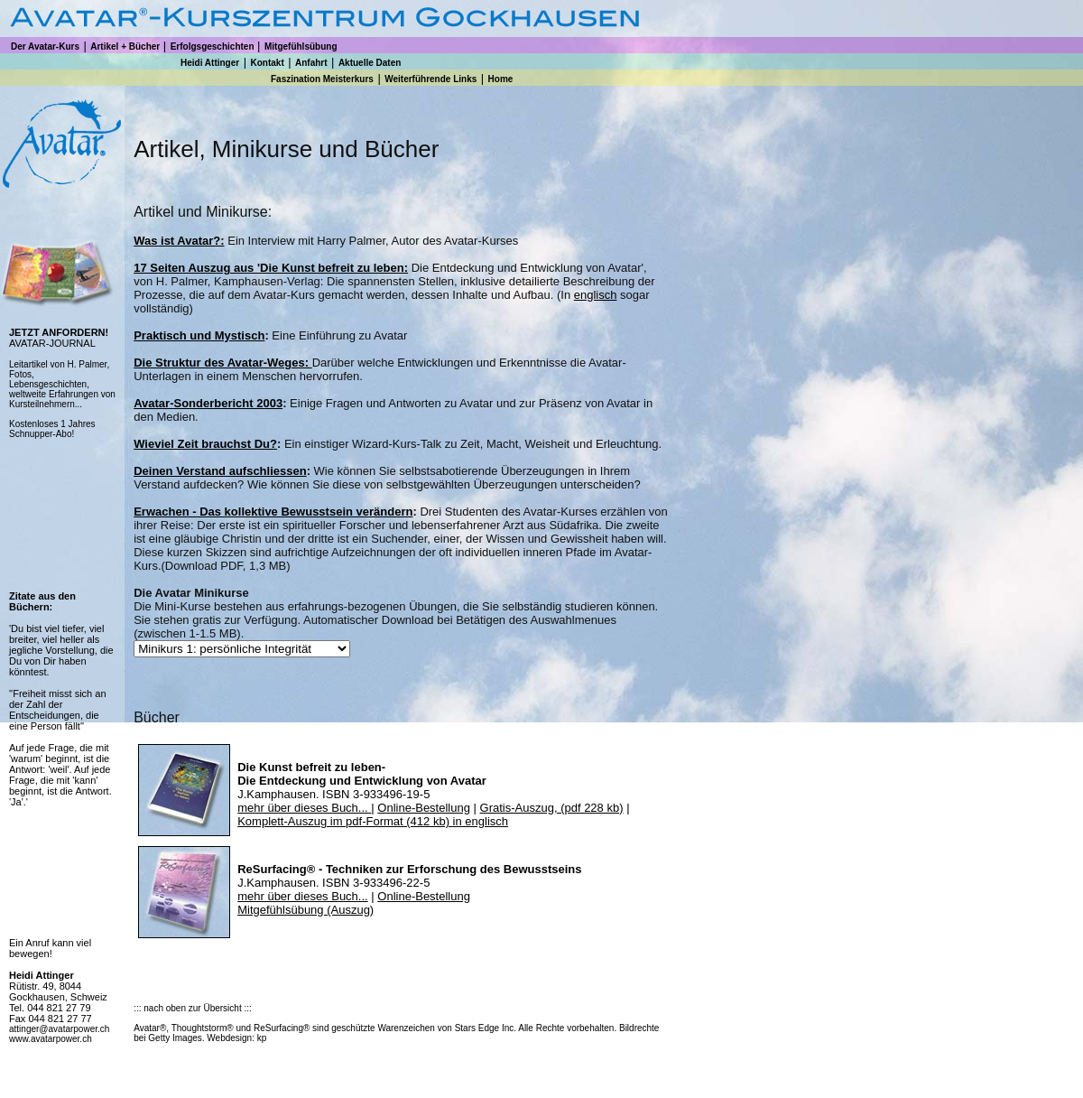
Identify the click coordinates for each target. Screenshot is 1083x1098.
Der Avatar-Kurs (45, 46)
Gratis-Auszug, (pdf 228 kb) (552, 807)
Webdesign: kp (236, 1038)
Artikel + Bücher (125, 46)
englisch (595, 295)
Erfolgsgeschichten (213, 46)
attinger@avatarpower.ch (59, 1029)
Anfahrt (311, 63)
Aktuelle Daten (369, 63)
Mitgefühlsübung (301, 46)
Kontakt (266, 63)
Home (501, 79)
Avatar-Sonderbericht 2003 (208, 403)
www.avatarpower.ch (50, 1039)
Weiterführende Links (430, 79)
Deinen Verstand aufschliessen (220, 471)
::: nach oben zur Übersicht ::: (193, 1008)
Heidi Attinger (209, 63)
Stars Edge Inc (484, 1028)
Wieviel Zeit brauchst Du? (205, 444)
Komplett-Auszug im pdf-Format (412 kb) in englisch (372, 821)
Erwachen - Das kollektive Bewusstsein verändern (273, 511)
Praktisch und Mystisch (199, 335)
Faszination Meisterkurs (322, 79)
